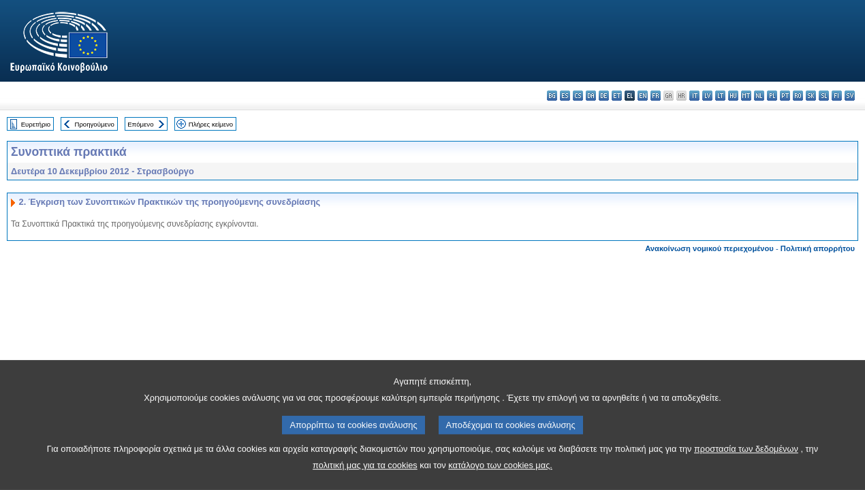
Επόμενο (140, 124)
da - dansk (591, 96)
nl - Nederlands (759, 96)
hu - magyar (733, 96)
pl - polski (772, 96)
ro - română (798, 96)
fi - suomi (837, 96)
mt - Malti (746, 96)
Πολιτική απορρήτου (818, 248)
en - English (643, 96)
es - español (565, 96)
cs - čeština (578, 96)
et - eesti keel (617, 96)
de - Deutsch (604, 96)
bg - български (552, 96)
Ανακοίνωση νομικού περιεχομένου (709, 248)
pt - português (785, 96)
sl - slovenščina (824, 96)
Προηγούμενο (94, 124)
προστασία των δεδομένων (746, 466)
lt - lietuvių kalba (720, 96)
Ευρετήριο (35, 124)
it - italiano (694, 96)
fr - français (655, 96)
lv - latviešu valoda (707, 96)
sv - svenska (850, 96)
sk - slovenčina (811, 96)
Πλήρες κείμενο (211, 124)
